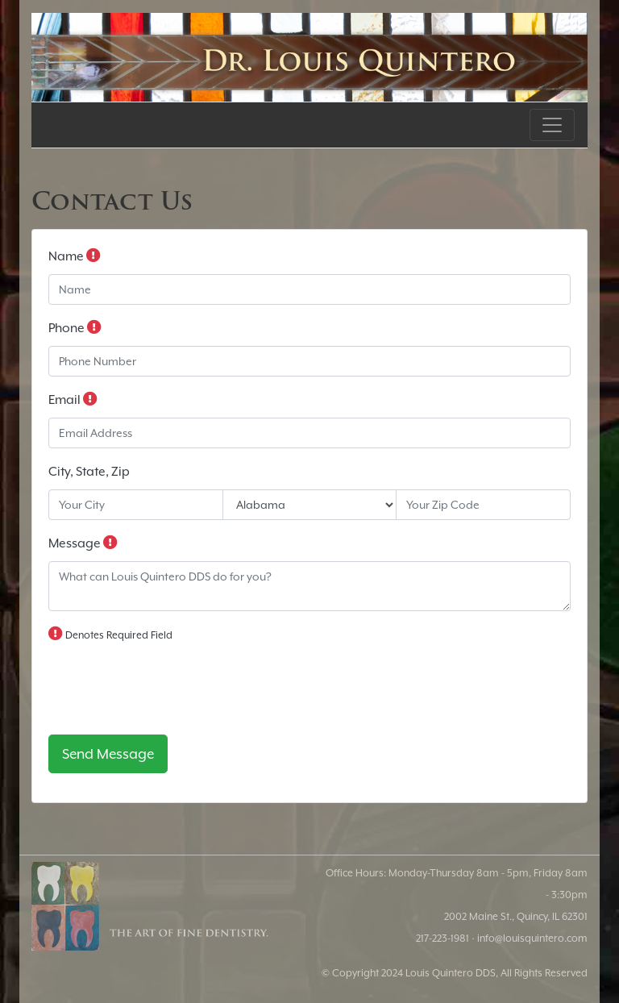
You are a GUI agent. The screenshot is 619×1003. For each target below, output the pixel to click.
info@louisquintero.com (532, 938)
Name (74, 256)
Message (83, 543)
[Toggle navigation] (552, 125)
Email (73, 399)
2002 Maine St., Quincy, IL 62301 (516, 916)
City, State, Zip (89, 471)
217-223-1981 (442, 938)
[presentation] (170, 690)
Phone (75, 327)
